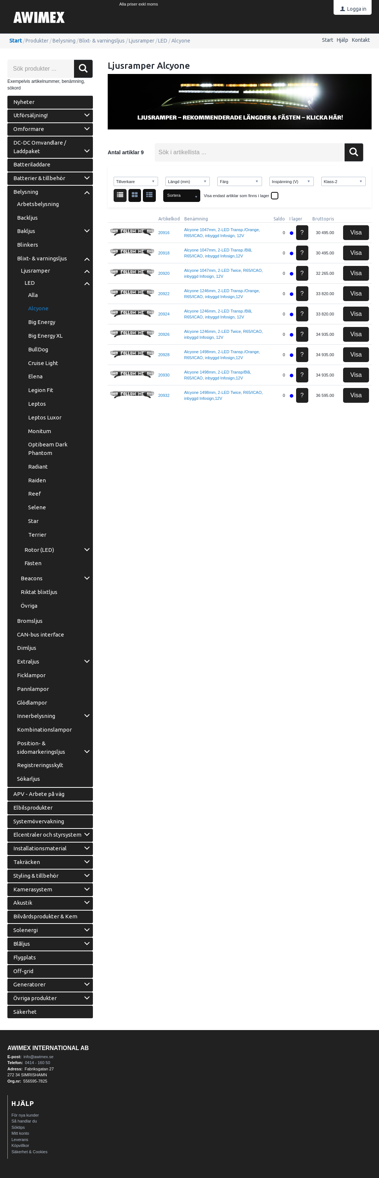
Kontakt (361, 40)
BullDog (38, 349)
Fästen (32, 563)
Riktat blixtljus (39, 592)
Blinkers (27, 245)
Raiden (37, 480)
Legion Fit (40, 390)
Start (327, 40)
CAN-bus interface (40, 634)
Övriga (29, 605)
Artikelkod (169, 218)
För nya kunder (25, 1115)
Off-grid (23, 971)
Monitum (39, 431)
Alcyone (38, 308)
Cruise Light (43, 363)
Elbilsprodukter (33, 807)
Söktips (18, 1127)
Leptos (37, 404)
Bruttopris (323, 218)
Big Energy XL (45, 336)
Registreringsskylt (40, 765)
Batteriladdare (31, 164)
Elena (35, 376)
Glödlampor (32, 702)
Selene (37, 507)
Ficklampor (31, 675)
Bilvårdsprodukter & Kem (45, 916)
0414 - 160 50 (37, 1062)
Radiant (38, 466)
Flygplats (24, 957)
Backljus (27, 218)
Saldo (279, 218)
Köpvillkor (20, 1145)
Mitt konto (20, 1133)
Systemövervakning (38, 821)
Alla (33, 295)
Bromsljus (30, 621)
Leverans (19, 1139)
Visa (356, 232)
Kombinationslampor (44, 729)
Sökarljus (28, 779)
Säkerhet (25, 1012)
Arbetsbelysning (38, 204)
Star (33, 521)
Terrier (37, 534)
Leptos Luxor (44, 417)
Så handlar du (24, 1121)
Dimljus (26, 648)
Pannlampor (33, 689)
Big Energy (41, 322)
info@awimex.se (38, 1056)
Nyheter (23, 102)
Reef (34, 493)
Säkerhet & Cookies (29, 1152)
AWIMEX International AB (48, 1048)
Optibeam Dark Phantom (47, 448)
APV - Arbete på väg (38, 794)
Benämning (196, 218)
